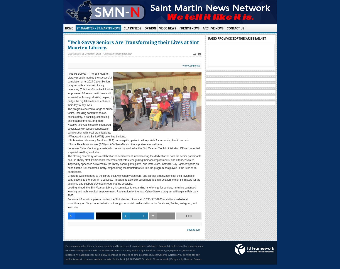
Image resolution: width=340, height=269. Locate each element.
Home (69, 28)
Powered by (254, 249)
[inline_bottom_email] (162, 215)
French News (189, 28)
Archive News (213, 28)
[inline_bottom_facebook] (81, 215)
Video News (167, 28)
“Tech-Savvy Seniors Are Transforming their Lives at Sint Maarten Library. (133, 45)
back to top (193, 229)
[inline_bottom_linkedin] (135, 215)
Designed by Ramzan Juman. (186, 259)
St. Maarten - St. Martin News (98, 28)
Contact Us (235, 28)
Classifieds (132, 28)
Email (199, 54)
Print (195, 54)
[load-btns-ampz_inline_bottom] (188, 215)
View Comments (191, 65)
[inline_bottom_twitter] (108, 215)
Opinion (150, 28)
